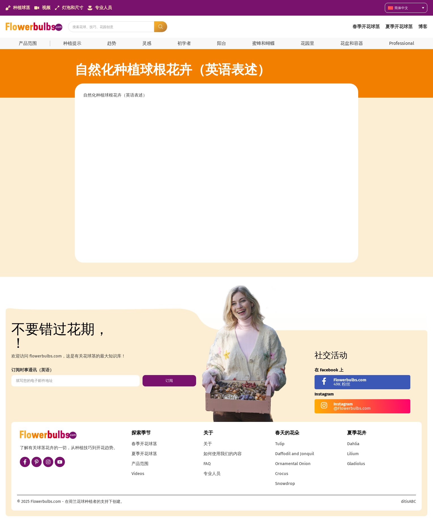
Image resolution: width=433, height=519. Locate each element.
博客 (422, 26)
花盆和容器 (351, 43)
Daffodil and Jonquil (294, 453)
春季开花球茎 (366, 26)
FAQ (207, 463)
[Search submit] (160, 26)
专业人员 (211, 473)
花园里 (307, 43)
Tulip (280, 443)
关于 (207, 443)
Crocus (281, 473)
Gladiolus (356, 463)
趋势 (111, 43)
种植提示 (72, 43)
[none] (406, 8)
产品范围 (28, 43)
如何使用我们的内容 (222, 453)
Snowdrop (285, 483)
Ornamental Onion (293, 463)
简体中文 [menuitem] (401, 8)
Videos (137, 473)
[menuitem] (406, 8)
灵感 (146, 43)
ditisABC (408, 501)
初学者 (184, 43)
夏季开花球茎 (399, 26)
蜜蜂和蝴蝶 (263, 43)
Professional (401, 43)
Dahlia (353, 443)
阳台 (221, 43)
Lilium (353, 453)
